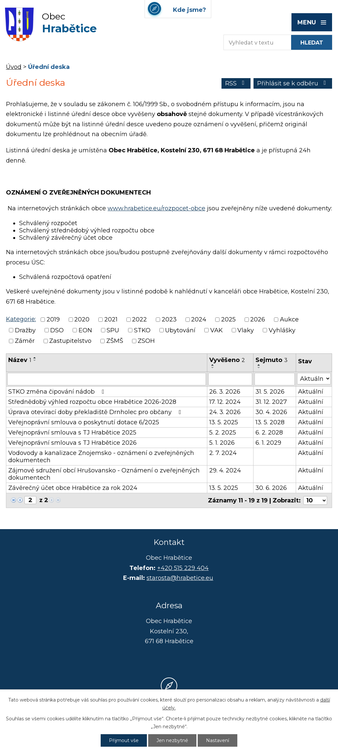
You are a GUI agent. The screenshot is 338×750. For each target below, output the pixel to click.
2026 (257, 319)
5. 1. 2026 (222, 442)
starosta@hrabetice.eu (180, 578)
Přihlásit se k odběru (293, 83)
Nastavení (217, 740)
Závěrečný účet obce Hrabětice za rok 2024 (72, 488)
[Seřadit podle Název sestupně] (35, 360)
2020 (81, 319)
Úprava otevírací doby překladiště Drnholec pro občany (96, 412)
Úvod (13, 67)
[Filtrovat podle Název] (106, 379)
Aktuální (310, 391)
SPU (113, 330)
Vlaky (245, 330)
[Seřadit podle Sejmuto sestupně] (259, 367)
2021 (111, 319)
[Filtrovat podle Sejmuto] (274, 379)
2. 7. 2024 (223, 453)
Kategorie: (21, 319)
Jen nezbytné (172, 740)
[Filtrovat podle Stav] (314, 378)
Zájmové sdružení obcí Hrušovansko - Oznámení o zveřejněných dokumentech (104, 474)
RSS (236, 83)
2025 (228, 319)
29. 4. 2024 (225, 470)
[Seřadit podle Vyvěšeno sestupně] (213, 367)
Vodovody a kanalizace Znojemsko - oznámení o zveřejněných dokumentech (101, 456)
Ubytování (180, 330)
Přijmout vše (124, 740)
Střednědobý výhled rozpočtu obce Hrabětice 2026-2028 (92, 401)
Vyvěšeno (227, 360)
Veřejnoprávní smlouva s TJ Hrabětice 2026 (72, 442)
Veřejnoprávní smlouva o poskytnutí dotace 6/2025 (83, 422)
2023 (169, 319)
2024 (198, 319)
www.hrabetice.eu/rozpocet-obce (156, 208)
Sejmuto (271, 360)
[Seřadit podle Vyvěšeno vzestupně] (213, 365)
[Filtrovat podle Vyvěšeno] (230, 379)
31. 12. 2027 (271, 401)
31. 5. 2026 (270, 391)
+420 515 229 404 (183, 568)
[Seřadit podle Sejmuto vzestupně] (259, 365)
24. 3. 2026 (225, 412)
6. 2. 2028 (269, 432)
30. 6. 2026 (271, 488)
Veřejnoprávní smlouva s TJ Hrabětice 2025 (72, 432)
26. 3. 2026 (224, 391)
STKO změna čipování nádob (57, 391)
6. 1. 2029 (268, 442)
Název (19, 360)
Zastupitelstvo (70, 341)
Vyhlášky (282, 330)
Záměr (25, 341)
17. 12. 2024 (225, 401)
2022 (139, 319)
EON (85, 330)
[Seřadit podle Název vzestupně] (35, 357)
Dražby (25, 330)
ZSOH (146, 341)
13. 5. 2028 (270, 422)
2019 (53, 319)
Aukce (289, 319)
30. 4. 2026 (271, 412)
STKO (142, 330)
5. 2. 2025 (222, 432)
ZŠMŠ (114, 341)
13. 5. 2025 (223, 422)
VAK (216, 330)
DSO (57, 330)
